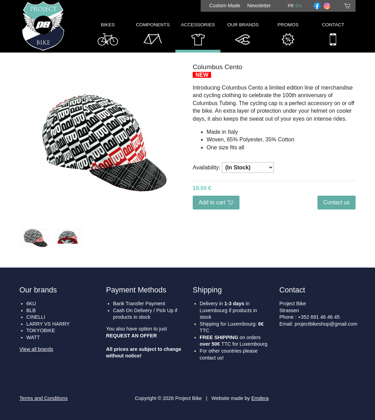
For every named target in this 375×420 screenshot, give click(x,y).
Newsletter (259, 5)
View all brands (36, 349)
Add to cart (216, 202)
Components (152, 35)
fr (291, 5)
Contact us (336, 202)
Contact (333, 35)
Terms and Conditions (43, 398)
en (298, 5)
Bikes (107, 35)
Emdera (260, 398)
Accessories (198, 35)
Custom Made (225, 5)
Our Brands (243, 35)
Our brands (38, 290)
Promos (288, 35)
